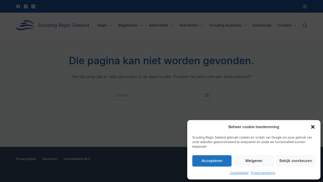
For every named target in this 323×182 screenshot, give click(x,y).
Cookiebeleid (239, 173)
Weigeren (253, 160)
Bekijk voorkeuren (295, 160)
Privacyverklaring (263, 173)
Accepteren (211, 160)
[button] (312, 126)
